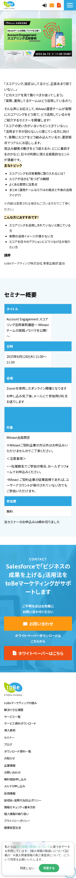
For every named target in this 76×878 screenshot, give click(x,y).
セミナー (9, 737)
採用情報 (9, 793)
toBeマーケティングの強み (20, 703)
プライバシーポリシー (17, 820)
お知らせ (9, 758)
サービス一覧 (12, 716)
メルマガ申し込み (14, 786)
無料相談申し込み (15, 779)
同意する (49, 868)
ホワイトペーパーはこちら (40, 653)
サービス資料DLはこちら (59, 5)
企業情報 (9, 765)
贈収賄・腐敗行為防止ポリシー (22, 800)
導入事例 (9, 730)
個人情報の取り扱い (16, 814)
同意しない (27, 868)
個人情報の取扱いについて (33, 846)
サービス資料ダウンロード (20, 723)
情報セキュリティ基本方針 (20, 807)
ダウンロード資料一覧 (17, 751)
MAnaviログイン (45, 5)
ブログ (8, 744)
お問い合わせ (52, 5)
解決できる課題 (13, 710)
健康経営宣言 (12, 827)
